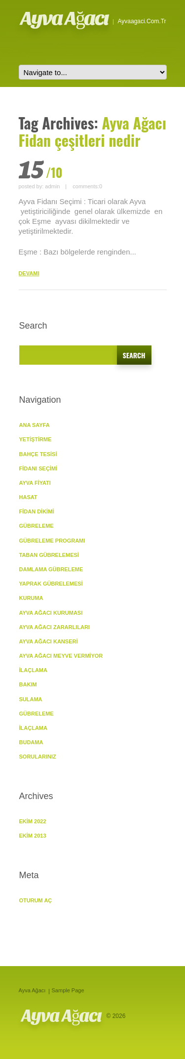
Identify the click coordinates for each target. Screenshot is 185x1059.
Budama (31, 742)
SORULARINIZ (37, 757)
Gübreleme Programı (52, 541)
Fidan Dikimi (36, 511)
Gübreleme (36, 714)
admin (52, 186)
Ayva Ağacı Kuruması (51, 613)
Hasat (28, 497)
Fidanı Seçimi (38, 468)
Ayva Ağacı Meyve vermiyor (61, 656)
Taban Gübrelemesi (49, 555)
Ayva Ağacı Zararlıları (54, 627)
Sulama (30, 699)
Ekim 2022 (32, 821)
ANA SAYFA (34, 425)
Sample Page (68, 990)
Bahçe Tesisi (38, 454)
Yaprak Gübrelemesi (51, 584)
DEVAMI (29, 273)
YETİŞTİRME (35, 439)
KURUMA (31, 598)
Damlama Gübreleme (51, 569)
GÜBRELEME (36, 526)
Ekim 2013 (32, 836)
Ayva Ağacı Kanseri (48, 641)
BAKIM (28, 684)
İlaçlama (33, 670)
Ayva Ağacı (65, 18)
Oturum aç (35, 900)
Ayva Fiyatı (35, 483)
